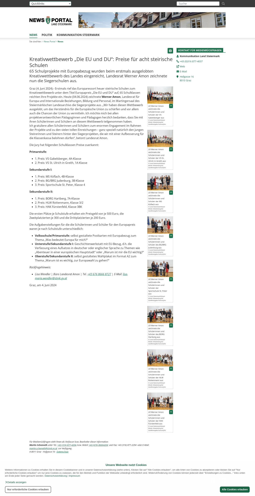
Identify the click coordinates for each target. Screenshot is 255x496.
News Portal (48, 41)
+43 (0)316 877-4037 (191, 61)
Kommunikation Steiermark (78, 35)
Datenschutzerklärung (56, 476)
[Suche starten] (223, 3)
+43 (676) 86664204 (98, 445)
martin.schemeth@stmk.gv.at (43, 448)
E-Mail (183, 71)
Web (182, 66)
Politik (47, 35)
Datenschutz (62, 451)
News (33, 35)
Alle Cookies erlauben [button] (235, 489)
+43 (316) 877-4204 (66, 445)
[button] (15, 482)
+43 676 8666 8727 (99, 274)
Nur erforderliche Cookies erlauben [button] (28, 489)
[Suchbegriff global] (198, 3)
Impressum (74, 476)
